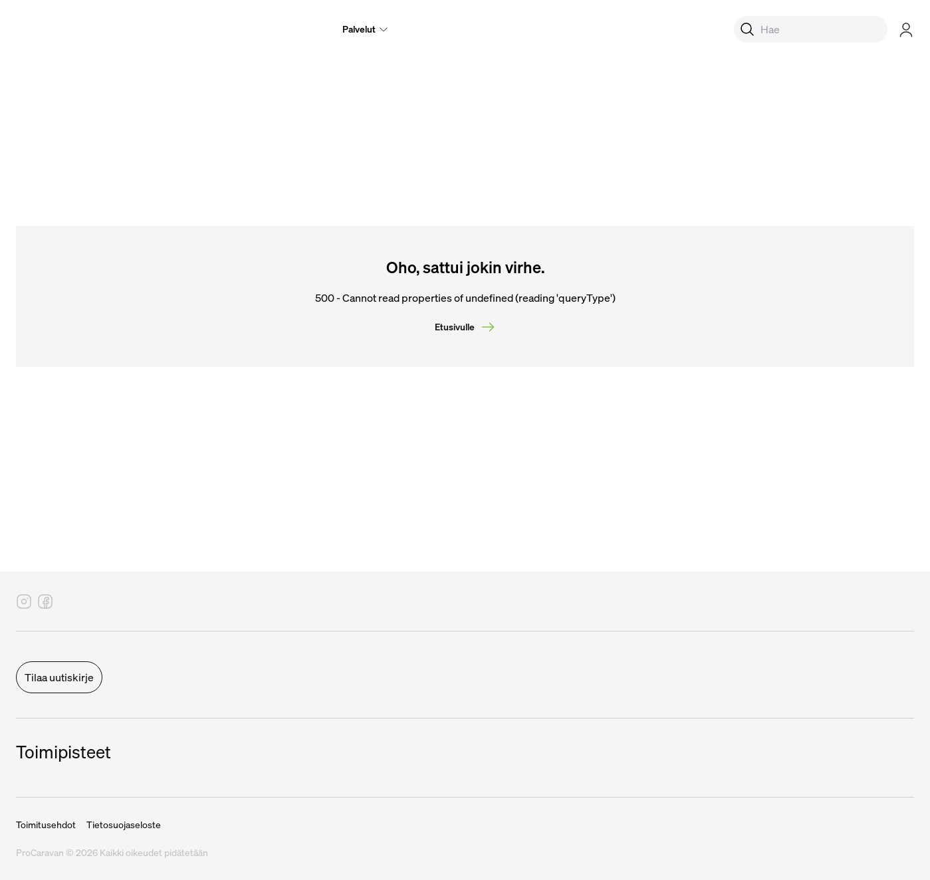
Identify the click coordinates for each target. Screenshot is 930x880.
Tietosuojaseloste (123, 825)
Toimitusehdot (46, 825)
